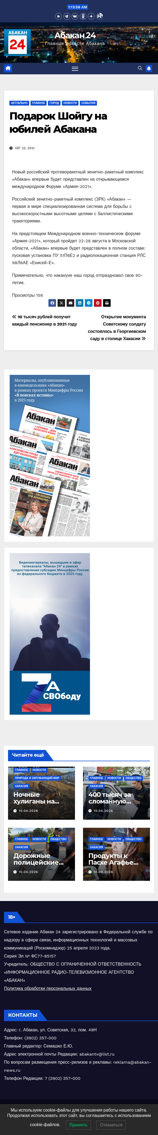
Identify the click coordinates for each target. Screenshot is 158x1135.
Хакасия (21, 786)
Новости (70, 103)
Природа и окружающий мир (37, 778)
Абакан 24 (75, 35)
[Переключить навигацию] (75, 68)
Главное (38, 103)
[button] (140, 68)
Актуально (19, 103)
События (88, 103)
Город (54, 103)
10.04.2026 (28, 811)
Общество (134, 778)
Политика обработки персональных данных (48, 988)
